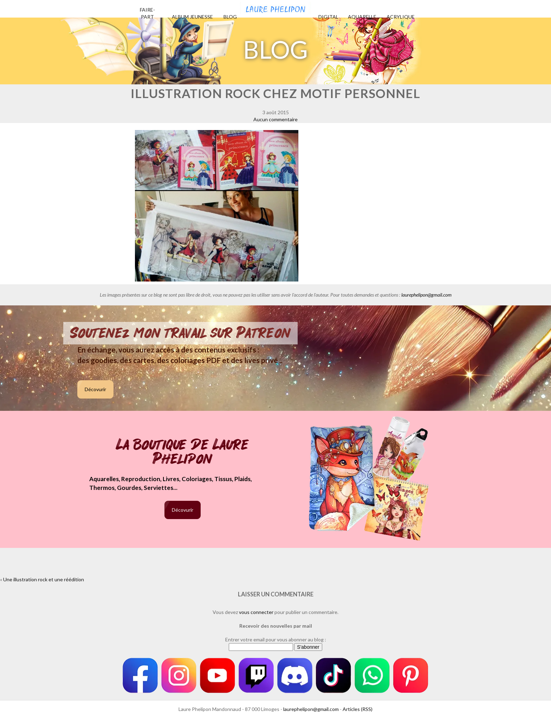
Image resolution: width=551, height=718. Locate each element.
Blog (230, 17)
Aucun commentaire (275, 119)
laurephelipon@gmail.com (426, 295)
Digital (328, 17)
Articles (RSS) (357, 709)
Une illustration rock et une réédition (43, 579)
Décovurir (95, 389)
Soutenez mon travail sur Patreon (180, 333)
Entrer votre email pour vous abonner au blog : (275, 639)
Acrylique (401, 17)
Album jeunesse (192, 17)
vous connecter (256, 612)
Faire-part (147, 13)
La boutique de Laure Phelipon (182, 452)
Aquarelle (362, 17)
